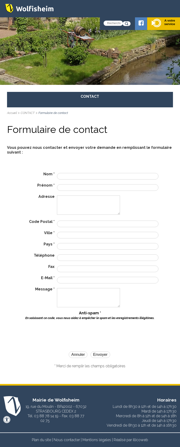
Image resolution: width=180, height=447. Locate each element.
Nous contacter (67, 440)
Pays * (49, 244)
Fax (51, 266)
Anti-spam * (89, 315)
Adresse (46, 196)
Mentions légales (96, 440)
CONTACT (28, 113)
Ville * (49, 233)
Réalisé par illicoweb (131, 440)
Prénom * (46, 185)
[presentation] (90, 332)
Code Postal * (42, 221)
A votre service (163, 23)
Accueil (12, 113)
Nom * (49, 174)
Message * (45, 289)
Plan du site (41, 440)
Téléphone (44, 255)
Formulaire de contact (53, 113)
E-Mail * (48, 278)
